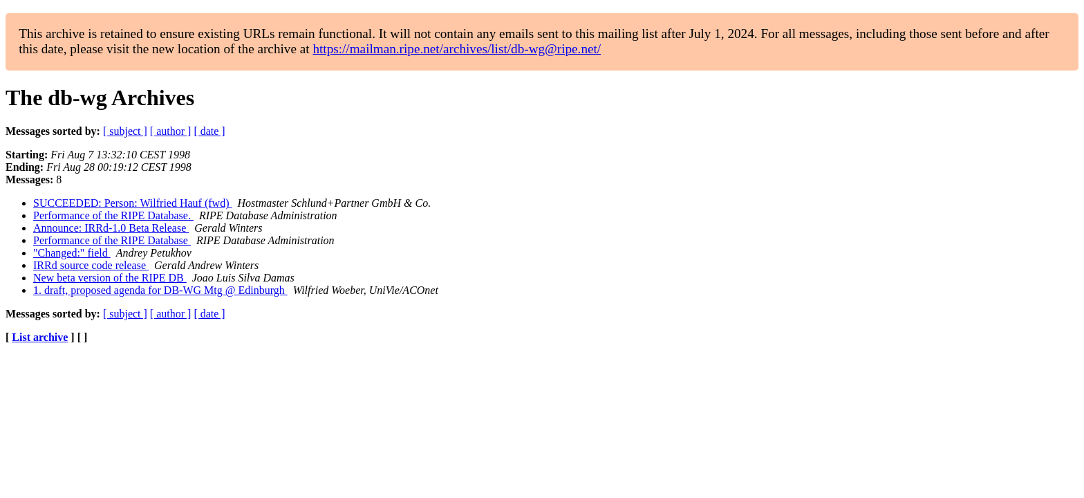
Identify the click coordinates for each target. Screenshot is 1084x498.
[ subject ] (125, 131)
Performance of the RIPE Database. (113, 215)
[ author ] (170, 131)
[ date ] (209, 131)
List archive (40, 337)
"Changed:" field (72, 253)
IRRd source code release (91, 265)
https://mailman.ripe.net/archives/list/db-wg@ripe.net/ (456, 49)
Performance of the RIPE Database (112, 240)
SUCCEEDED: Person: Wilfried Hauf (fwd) (132, 203)
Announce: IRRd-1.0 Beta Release (111, 228)
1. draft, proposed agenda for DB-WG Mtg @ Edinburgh (160, 290)
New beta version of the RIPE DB (110, 278)
